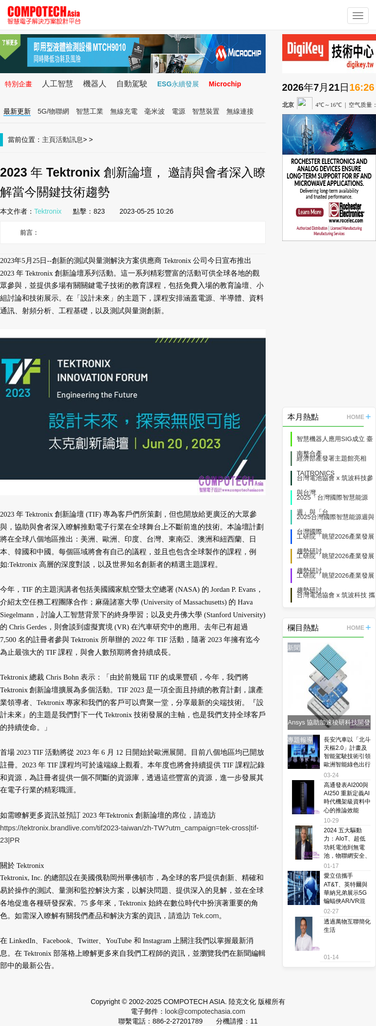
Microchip (225, 84)
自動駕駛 (131, 84)
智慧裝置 (206, 111)
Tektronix (48, 211)
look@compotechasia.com (205, 1011)
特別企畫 (18, 84)
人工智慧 (57, 84)
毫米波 (155, 111)
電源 (179, 111)
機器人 (94, 84)
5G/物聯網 (53, 111)
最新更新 (17, 111)
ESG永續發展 (178, 84)
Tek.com (205, 916)
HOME (359, 417)
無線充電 (124, 111)
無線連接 (240, 111)
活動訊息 (69, 139)
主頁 (49, 139)
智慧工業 (90, 111)
